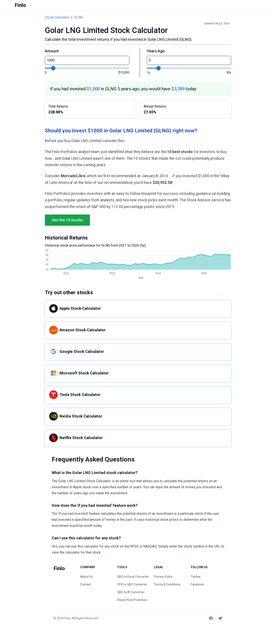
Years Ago (156, 51)
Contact (85, 584)
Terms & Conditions (167, 584)
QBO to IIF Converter (130, 592)
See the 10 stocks (67, 220)
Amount (52, 51)
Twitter (196, 576)
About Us (86, 576)
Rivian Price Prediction (132, 600)
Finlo (67, 618)
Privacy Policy (163, 576)
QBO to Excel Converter (133, 576)
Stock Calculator (57, 17)
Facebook (197, 584)
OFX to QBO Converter (132, 584)
